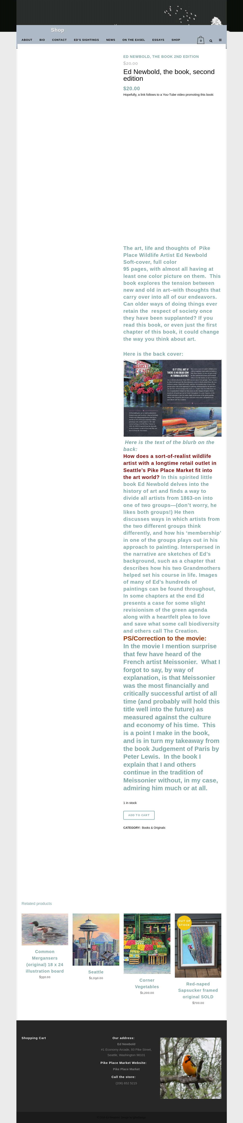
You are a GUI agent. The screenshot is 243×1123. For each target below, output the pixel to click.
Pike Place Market (126, 1069)
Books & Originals (153, 827)
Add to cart (139, 815)
